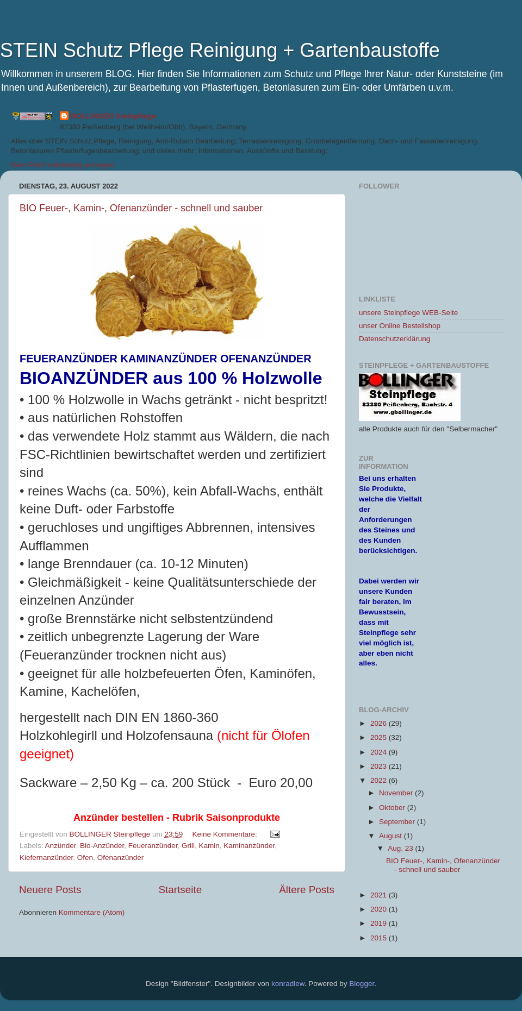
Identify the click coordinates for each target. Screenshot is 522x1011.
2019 (379, 923)
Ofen (85, 857)
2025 (379, 737)
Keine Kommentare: (225, 834)
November (397, 793)
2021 (379, 895)
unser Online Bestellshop (399, 326)
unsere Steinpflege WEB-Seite (408, 313)
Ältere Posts (306, 889)
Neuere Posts (50, 889)
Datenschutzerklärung (394, 339)
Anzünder (60, 846)
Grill (188, 846)
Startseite (180, 889)
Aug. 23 (401, 848)
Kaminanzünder (249, 846)
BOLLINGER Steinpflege (113, 116)
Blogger (361, 983)
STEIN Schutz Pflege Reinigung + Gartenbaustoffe (220, 50)
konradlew (287, 983)
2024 (379, 752)
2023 (379, 766)
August (391, 836)
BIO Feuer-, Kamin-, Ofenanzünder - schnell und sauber (141, 208)
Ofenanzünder (120, 857)
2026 (379, 723)
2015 (379, 938)
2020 (379, 909)
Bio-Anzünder (102, 846)
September (398, 822)
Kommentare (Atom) (92, 912)
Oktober (393, 807)
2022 (379, 780)
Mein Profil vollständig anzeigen (62, 165)
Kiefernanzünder (46, 857)
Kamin (209, 846)
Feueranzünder (153, 846)
